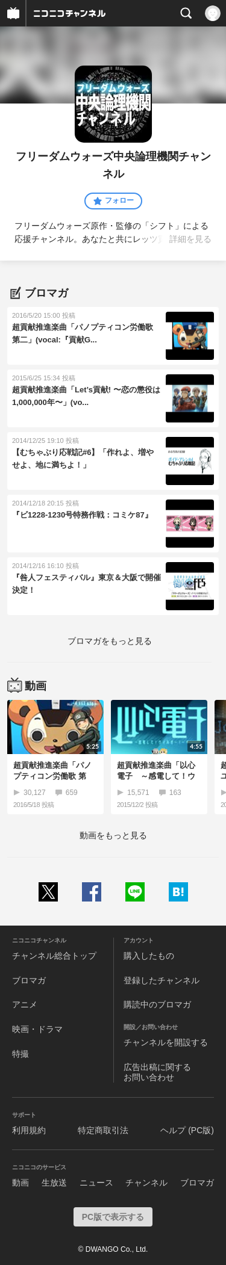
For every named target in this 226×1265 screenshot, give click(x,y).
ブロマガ (29, 980)
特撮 (20, 1054)
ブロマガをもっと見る (109, 641)
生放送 (54, 1182)
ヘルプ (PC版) (187, 1130)
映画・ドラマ (37, 1029)
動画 (20, 1182)
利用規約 (29, 1130)
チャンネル (146, 1182)
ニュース (96, 1182)
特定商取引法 (103, 1130)
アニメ (24, 1004)
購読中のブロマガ (157, 1004)
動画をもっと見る (113, 835)
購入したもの (149, 955)
